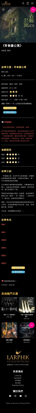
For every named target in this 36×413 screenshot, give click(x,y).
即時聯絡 (18, 380)
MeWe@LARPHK (18, 385)
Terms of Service (12, 403)
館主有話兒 (18, 378)
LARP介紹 (18, 375)
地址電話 (18, 383)
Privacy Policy (25, 403)
